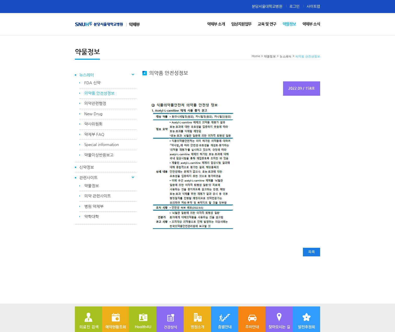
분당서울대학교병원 (267, 6)
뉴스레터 (86, 75)
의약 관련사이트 (97, 196)
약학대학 (91, 217)
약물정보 (91, 186)
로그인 (294, 6)
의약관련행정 (95, 103)
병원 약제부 (94, 206)
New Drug (93, 114)
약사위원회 (93, 124)
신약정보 (86, 167)
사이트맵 (313, 6)
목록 (311, 252)
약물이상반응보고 (98, 155)
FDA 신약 (92, 83)
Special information (101, 145)
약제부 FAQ (94, 134)
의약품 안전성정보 (99, 93)
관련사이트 (88, 178)
